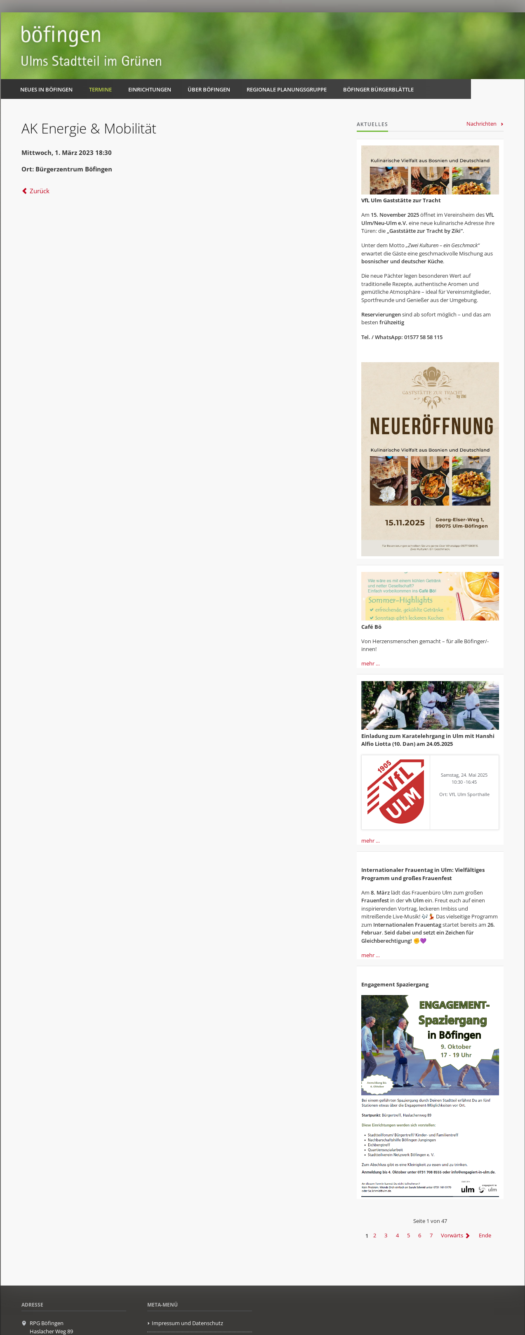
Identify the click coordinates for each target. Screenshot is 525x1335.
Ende (485, 1235)
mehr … (370, 663)
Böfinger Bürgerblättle (378, 89)
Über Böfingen (209, 89)
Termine (100, 89)
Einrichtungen (149, 89)
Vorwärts (452, 1235)
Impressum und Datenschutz (187, 1323)
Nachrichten (481, 123)
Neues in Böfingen (46, 89)
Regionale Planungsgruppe (287, 89)
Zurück (39, 191)
